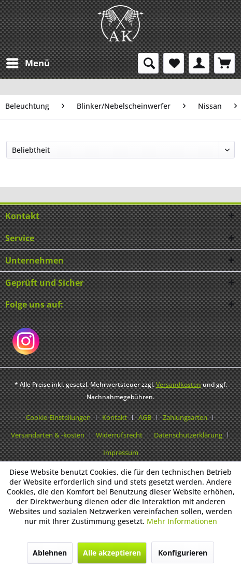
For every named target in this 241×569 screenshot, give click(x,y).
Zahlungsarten (185, 417)
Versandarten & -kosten (47, 435)
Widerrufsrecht (119, 435)
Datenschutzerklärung (188, 435)
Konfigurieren (182, 553)
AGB (144, 417)
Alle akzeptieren (112, 553)
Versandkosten (178, 384)
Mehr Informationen (182, 521)
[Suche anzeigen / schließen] (148, 63)
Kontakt (114, 417)
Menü (28, 62)
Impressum (120, 452)
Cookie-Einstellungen (58, 417)
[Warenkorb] (224, 63)
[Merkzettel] (173, 63)
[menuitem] (27, 63)
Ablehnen (50, 553)
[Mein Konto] (199, 63)
